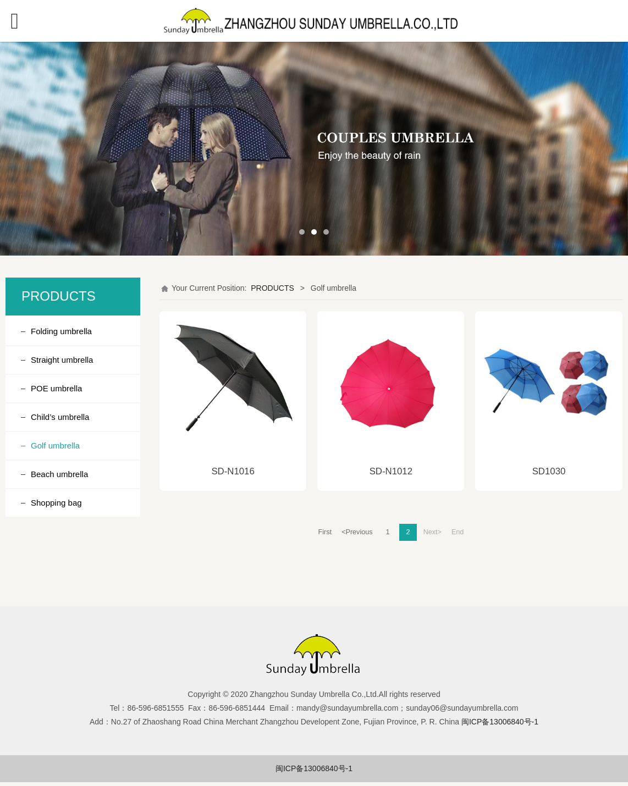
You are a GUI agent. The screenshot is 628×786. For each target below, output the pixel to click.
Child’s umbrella (60, 417)
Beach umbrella (59, 474)
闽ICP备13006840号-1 (314, 768)
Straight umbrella (62, 359)
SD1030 (549, 471)
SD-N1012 (391, 471)
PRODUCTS (272, 288)
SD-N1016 (232, 471)
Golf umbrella (55, 445)
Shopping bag (56, 502)
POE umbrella (56, 388)
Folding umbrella (61, 331)
